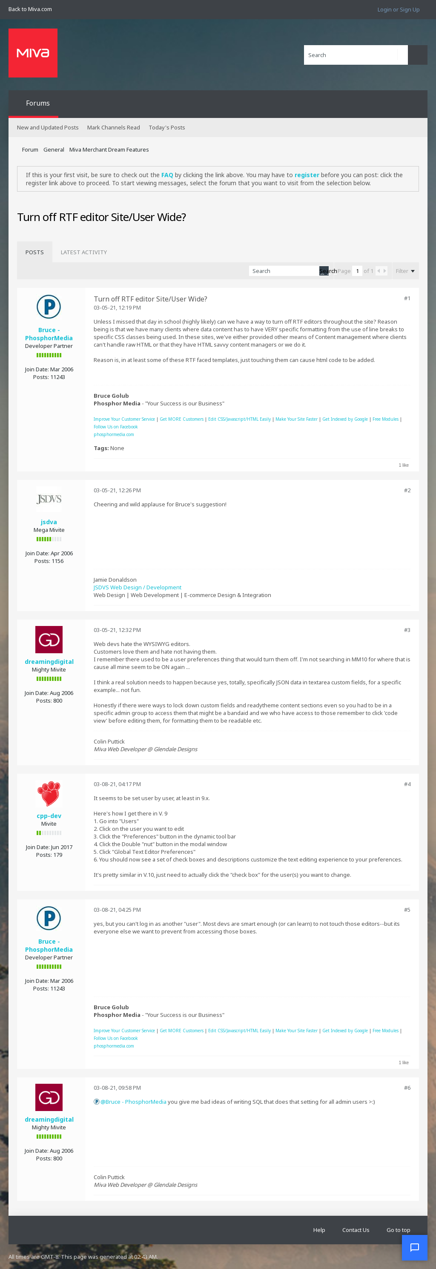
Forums (38, 103)
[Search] (356, 55)
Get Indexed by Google (345, 419)
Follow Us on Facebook (116, 427)
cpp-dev (49, 816)
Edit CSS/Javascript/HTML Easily (239, 419)
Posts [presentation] (35, 252)
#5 (407, 909)
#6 (407, 1087)
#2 (407, 490)
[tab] (34, 252)
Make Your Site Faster (296, 419)
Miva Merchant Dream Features (109, 149)
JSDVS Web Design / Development (137, 587)
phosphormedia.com (114, 434)
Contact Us (356, 1230)
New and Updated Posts (48, 127)
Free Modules (386, 419)
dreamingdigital (49, 661)
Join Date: (37, 369)
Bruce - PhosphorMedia (49, 334)
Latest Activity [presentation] (84, 252)
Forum (30, 149)
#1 (407, 298)
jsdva (49, 522)
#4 (407, 784)
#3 (407, 630)
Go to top (398, 1230)
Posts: (41, 377)
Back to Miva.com (30, 9)
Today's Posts (167, 127)
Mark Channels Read (113, 127)
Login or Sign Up (399, 9)
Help (319, 1230)
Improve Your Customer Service (124, 419)
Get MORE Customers (182, 419)
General (53, 149)
